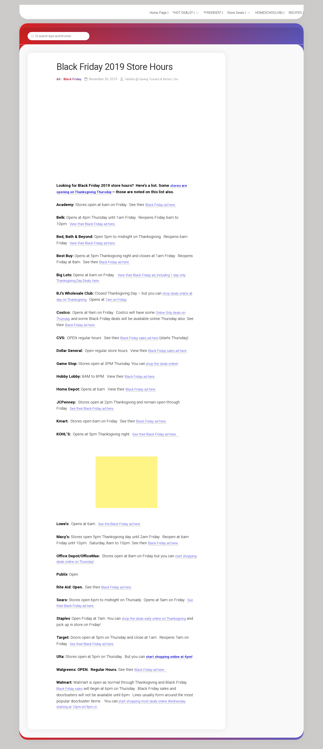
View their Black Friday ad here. (96, 223)
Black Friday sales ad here (142, 338)
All (58, 79)
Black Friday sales (72, 697)
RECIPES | (287, 13)
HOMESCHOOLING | (261, 13)
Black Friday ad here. (163, 204)
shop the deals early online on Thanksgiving (159, 620)
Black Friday (72, 79)
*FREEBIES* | (205, 13)
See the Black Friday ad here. (123, 524)
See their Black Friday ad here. (96, 409)
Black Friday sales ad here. (171, 351)
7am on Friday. (127, 300)
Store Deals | (228, 13)
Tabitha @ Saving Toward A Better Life (152, 79)
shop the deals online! (164, 364)
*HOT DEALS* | (175, 13)
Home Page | (150, 13)
